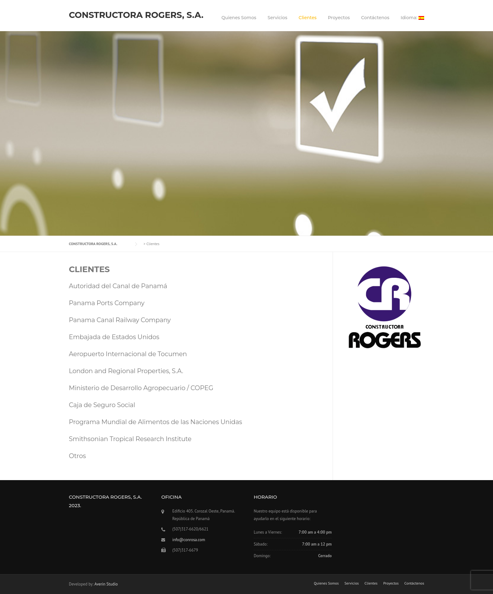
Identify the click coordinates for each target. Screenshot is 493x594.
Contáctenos (375, 17)
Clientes (308, 17)
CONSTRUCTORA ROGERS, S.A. (136, 15)
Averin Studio (106, 584)
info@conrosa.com (188, 539)
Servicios (277, 17)
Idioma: (412, 17)
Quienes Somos (238, 17)
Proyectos (339, 17)
